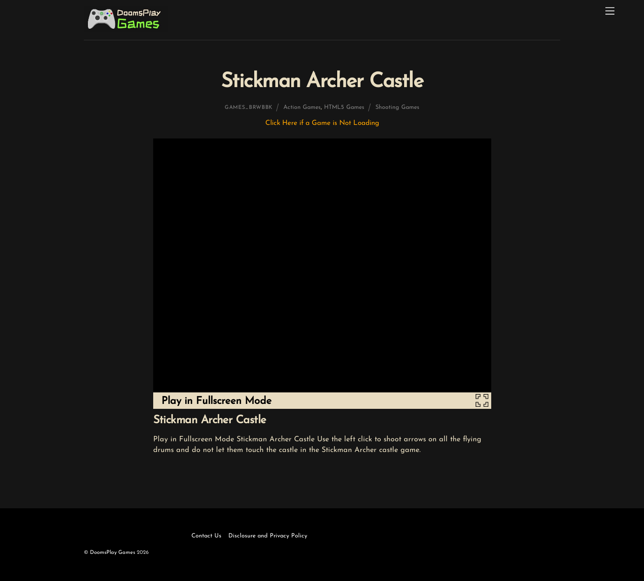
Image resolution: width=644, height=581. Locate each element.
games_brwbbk (249, 107)
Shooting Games (397, 107)
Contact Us (206, 536)
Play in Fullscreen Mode (216, 401)
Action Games (302, 107)
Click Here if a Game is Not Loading (322, 123)
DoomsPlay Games (112, 552)
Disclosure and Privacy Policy (267, 536)
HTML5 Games (344, 107)
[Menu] (610, 11)
